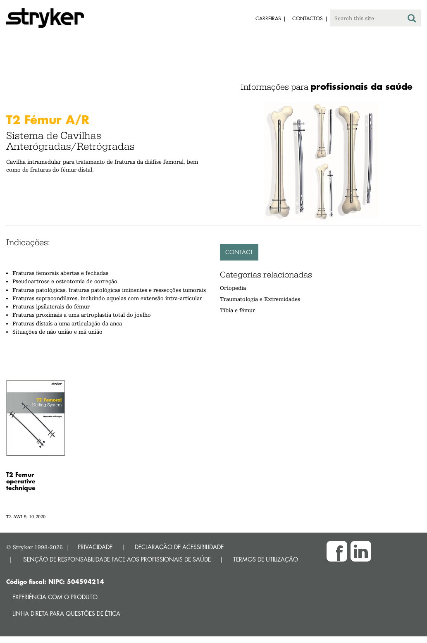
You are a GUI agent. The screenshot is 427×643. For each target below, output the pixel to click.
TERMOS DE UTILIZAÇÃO (265, 559)
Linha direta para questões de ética (66, 613)
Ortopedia (233, 287)
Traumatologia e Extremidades (260, 299)
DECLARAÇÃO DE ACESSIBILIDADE (179, 547)
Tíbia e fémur (237, 310)
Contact (239, 252)
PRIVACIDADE (95, 547)
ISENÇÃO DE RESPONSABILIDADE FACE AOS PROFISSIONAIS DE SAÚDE (116, 559)
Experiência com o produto (55, 597)
